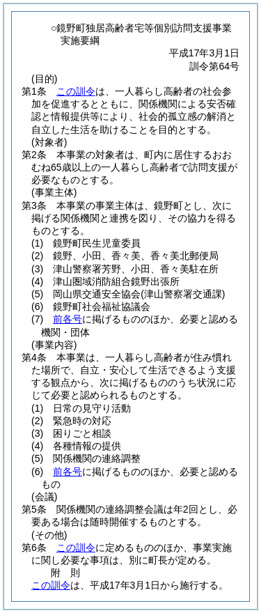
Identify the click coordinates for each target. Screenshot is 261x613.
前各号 (67, 319)
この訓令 (75, 91)
